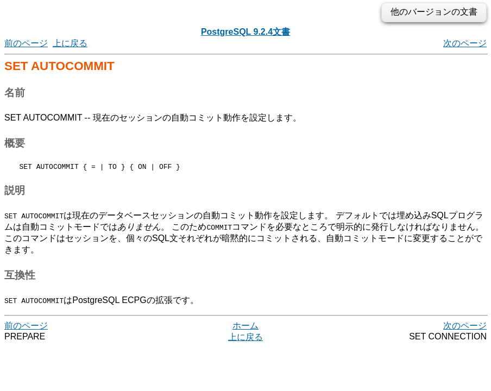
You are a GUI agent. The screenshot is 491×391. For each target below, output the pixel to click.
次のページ (465, 43)
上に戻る (70, 43)
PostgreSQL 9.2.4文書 (245, 31)
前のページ (26, 43)
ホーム (245, 327)
